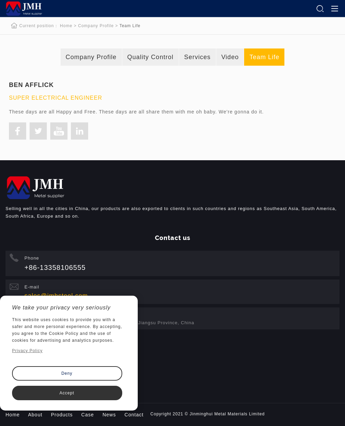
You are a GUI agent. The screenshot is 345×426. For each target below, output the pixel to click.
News (109, 414)
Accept (67, 393)
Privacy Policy (27, 350)
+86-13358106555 (55, 267)
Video (230, 57)
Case (87, 414)
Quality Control (150, 57)
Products (62, 414)
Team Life (264, 57)
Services (197, 57)
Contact (134, 414)
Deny (66, 373)
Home (66, 25)
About (35, 414)
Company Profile (96, 25)
